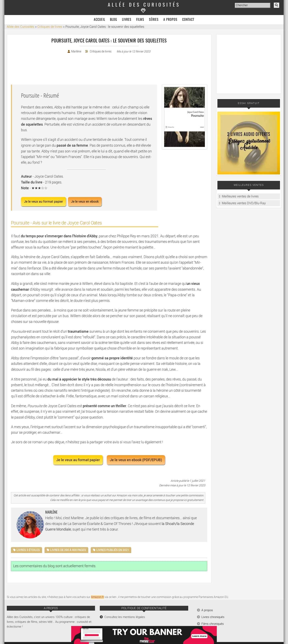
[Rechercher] (276, 5)
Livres (126, 19)
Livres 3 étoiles (28, 550)
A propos (170, 19)
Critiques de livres (100, 51)
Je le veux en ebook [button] (85, 201)
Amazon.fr (97, 597)
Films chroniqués (212, 624)
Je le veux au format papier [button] (43, 201)
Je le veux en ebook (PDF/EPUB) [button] (136, 460)
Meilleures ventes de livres (240, 196)
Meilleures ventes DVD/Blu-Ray (244, 203)
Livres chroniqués (212, 617)
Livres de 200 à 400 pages (68, 550)
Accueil (99, 19)
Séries (154, 19)
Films (140, 19)
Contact (188, 19)
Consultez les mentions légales (124, 617)
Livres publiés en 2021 (112, 550)
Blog (113, 19)
